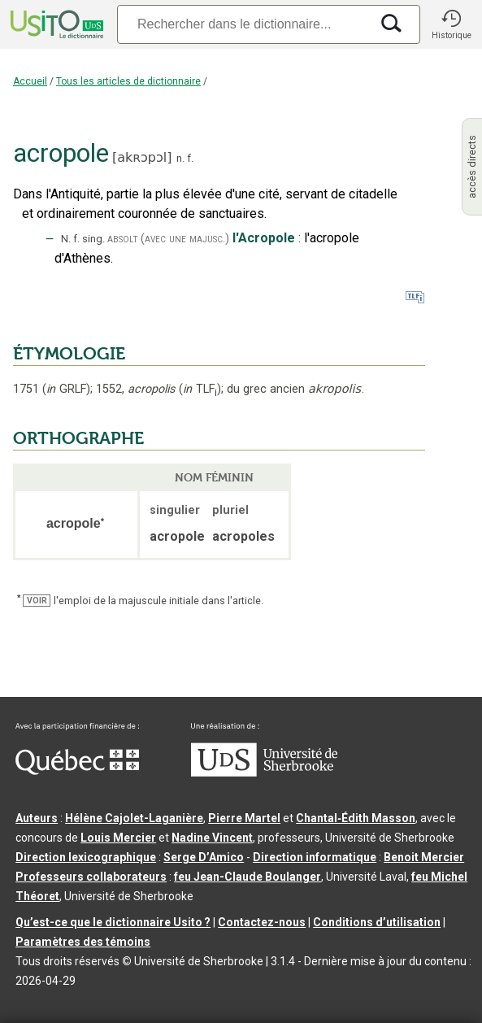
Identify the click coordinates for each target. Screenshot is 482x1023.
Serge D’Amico (203, 857)
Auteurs (36, 818)
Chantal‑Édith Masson (355, 818)
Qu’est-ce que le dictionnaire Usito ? (113, 922)
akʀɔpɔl (142, 157)
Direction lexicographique (85, 857)
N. (66, 239)
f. (190, 158)
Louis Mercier (118, 837)
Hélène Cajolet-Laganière (134, 818)
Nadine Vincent (212, 837)
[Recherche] (243, 24)
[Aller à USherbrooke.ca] (264, 772)
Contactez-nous (262, 922)
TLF (200, 389)
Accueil (30, 81)
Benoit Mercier (424, 857)
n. (180, 158)
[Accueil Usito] (55, 24)
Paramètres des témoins (82, 941)
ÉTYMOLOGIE (69, 353)
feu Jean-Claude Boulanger (247, 876)
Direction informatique (314, 857)
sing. (93, 239)
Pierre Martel (244, 818)
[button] (451, 24)
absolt (122, 239)
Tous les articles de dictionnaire (128, 81)
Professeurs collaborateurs (91, 876)
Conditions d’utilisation (377, 922)
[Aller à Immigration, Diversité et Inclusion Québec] (77, 770)
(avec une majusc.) (185, 239)
